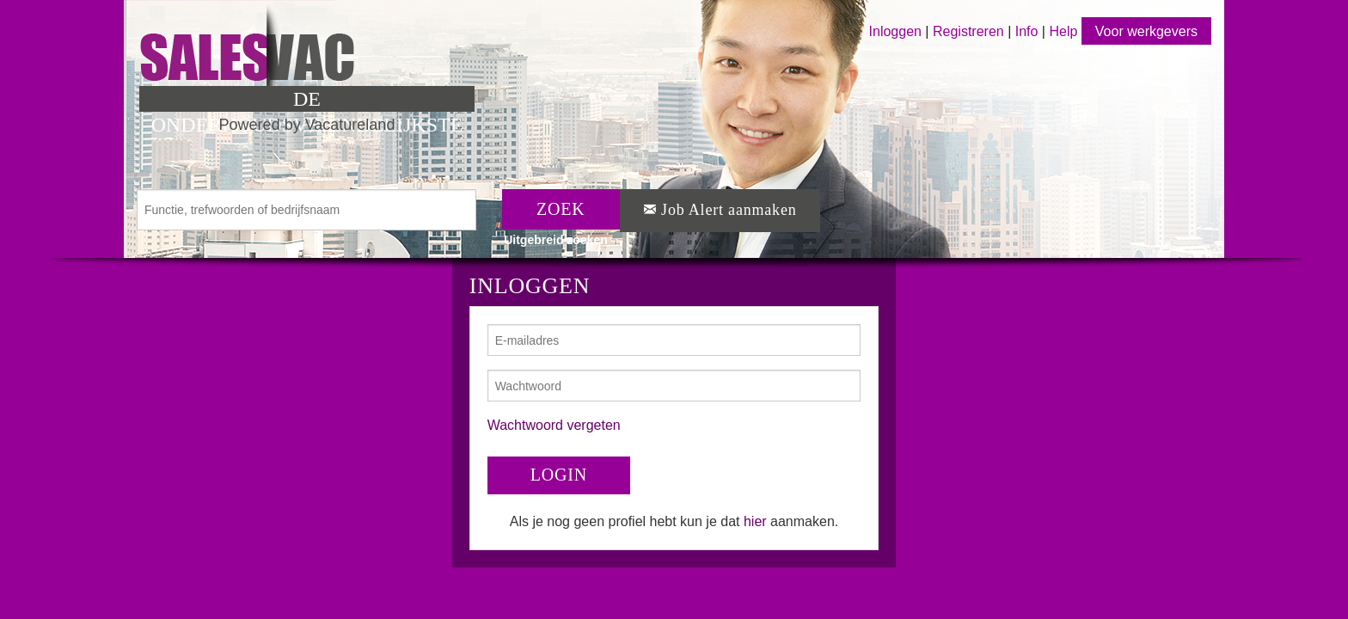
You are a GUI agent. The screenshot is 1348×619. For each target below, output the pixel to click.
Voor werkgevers (1146, 31)
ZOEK (560, 208)
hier (755, 521)
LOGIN (558, 474)
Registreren (970, 31)
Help (1063, 31)
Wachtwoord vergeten (554, 425)
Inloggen (895, 31)
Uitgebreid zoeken (556, 240)
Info (1027, 31)
